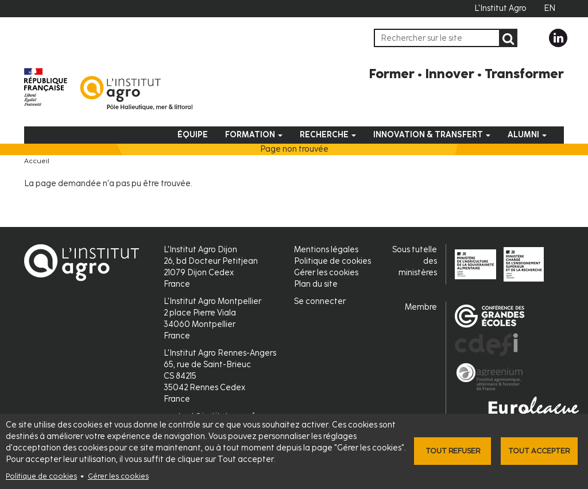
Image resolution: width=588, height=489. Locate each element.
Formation (254, 135)
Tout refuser (452, 450)
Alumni (527, 135)
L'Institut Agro (500, 8)
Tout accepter (539, 450)
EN (549, 8)
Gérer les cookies (118, 476)
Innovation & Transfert (431, 135)
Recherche (328, 135)
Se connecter (320, 301)
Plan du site (316, 284)
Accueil (36, 161)
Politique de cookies (41, 476)
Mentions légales (326, 250)
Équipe (192, 135)
